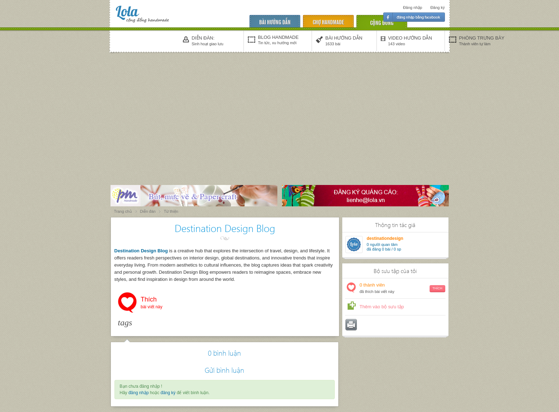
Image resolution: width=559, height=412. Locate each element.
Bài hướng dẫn (275, 21)
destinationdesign (385, 238)
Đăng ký (437, 7)
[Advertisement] (279, 108)
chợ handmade (328, 21)
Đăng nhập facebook (414, 17)
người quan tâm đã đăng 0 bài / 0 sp (384, 246)
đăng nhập (138, 392)
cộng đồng (382, 22)
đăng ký (167, 392)
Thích (152, 303)
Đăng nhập (412, 7)
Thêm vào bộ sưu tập (382, 306)
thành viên (402, 288)
